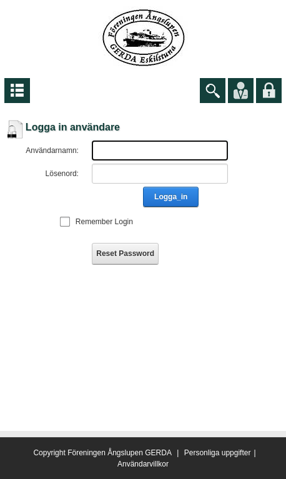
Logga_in (170, 196)
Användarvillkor (143, 464)
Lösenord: (62, 173)
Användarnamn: (52, 150)
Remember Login (104, 221)
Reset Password (125, 253)
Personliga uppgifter (217, 452)
